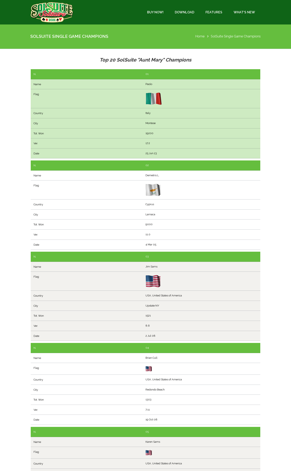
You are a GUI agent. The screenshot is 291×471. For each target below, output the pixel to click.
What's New (244, 12)
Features (214, 12)
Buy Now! (155, 12)
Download (184, 12)
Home (200, 36)
